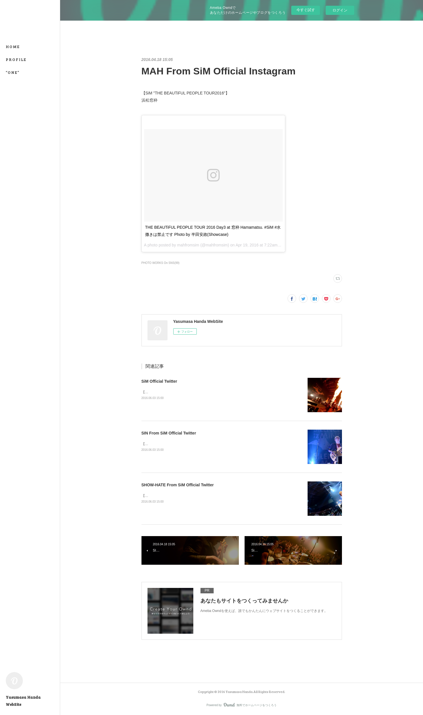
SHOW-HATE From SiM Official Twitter (177, 485)
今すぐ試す (305, 10)
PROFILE (16, 59)
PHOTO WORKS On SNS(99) (160, 262)
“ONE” (12, 72)
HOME (13, 46)
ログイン (340, 10)
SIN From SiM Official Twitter (168, 433)
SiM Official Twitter (159, 381)
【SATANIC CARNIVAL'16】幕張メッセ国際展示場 (180, 392)
